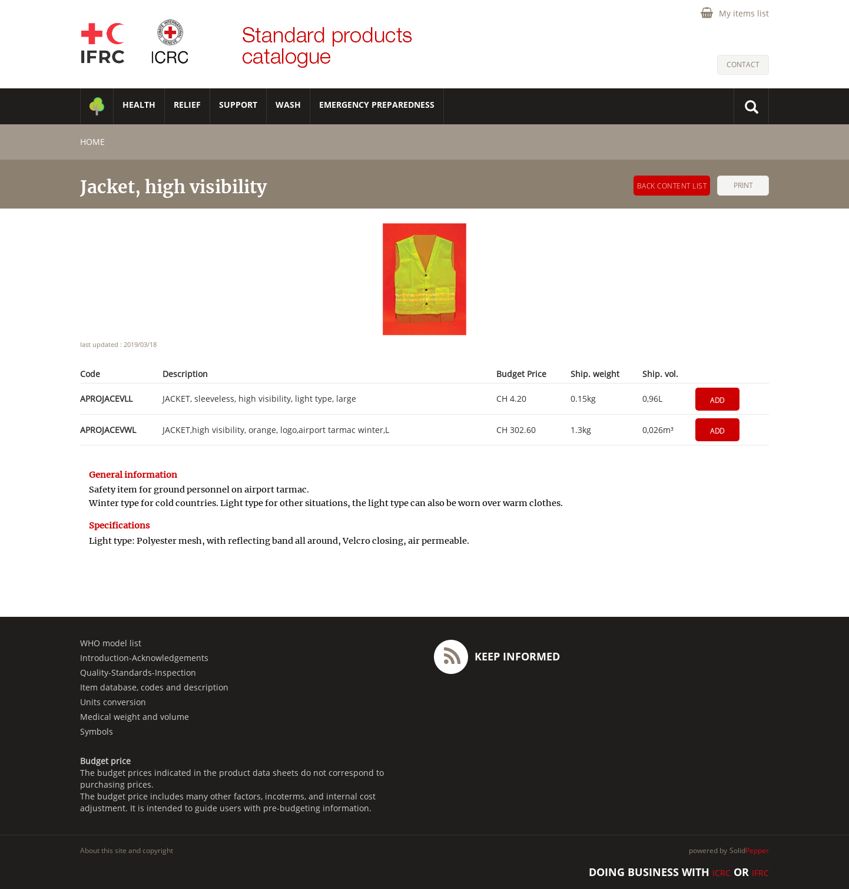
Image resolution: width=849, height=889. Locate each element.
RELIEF (187, 104)
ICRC (721, 872)
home (92, 141)
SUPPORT (238, 104)
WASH (288, 104)
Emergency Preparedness (377, 104)
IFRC (760, 872)
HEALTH (138, 104)
